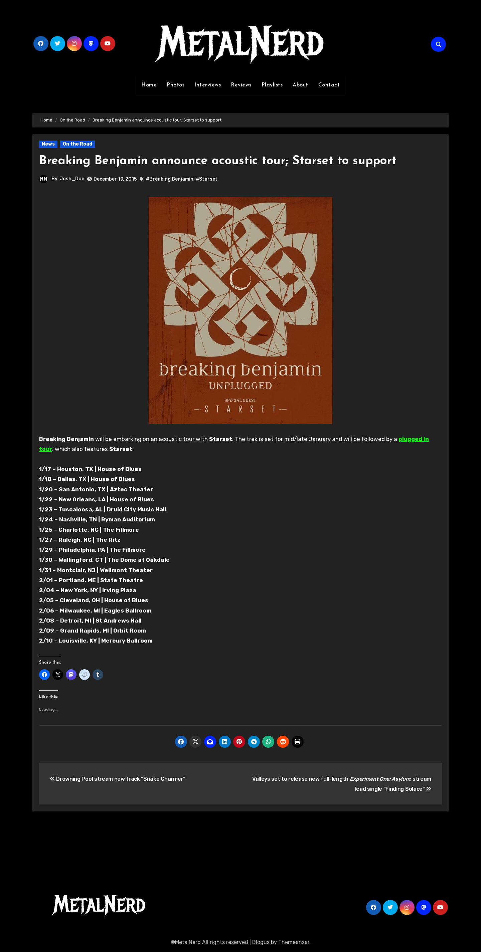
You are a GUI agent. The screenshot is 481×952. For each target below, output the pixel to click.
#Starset (206, 179)
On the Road (77, 144)
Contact (329, 85)
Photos (175, 85)
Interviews (207, 85)
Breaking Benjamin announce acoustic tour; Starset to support (227, 161)
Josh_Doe (72, 179)
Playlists (272, 85)
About (300, 85)
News (48, 144)
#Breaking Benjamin (169, 179)
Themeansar (293, 942)
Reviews (241, 85)
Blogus (261, 942)
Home (149, 85)
